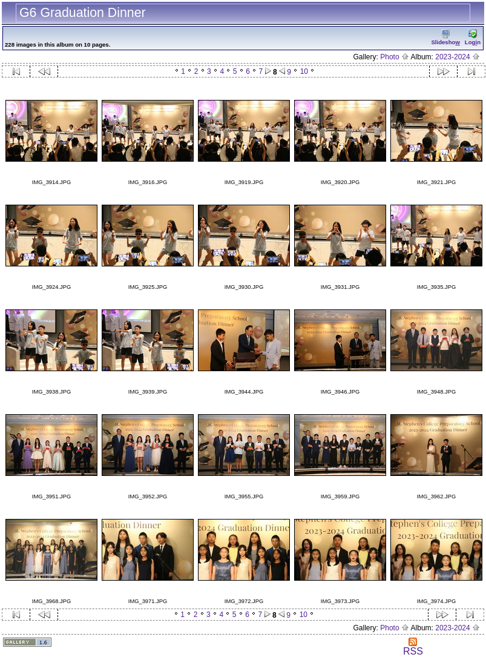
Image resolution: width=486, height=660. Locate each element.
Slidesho (445, 37)
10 (304, 71)
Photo (394, 57)
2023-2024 (457, 57)
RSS (413, 647)
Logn (473, 37)
